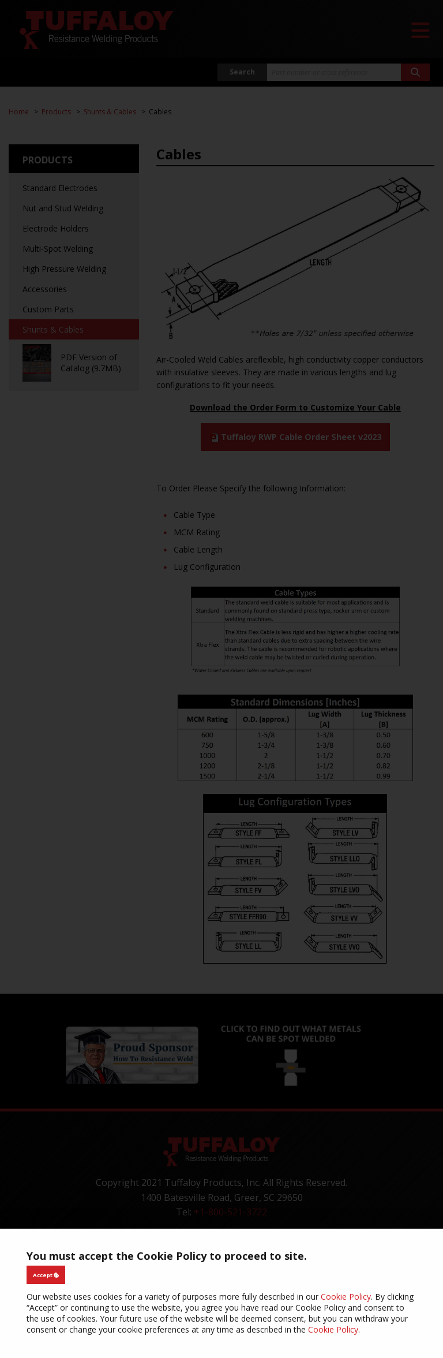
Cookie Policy (346, 1296)
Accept (46, 1275)
